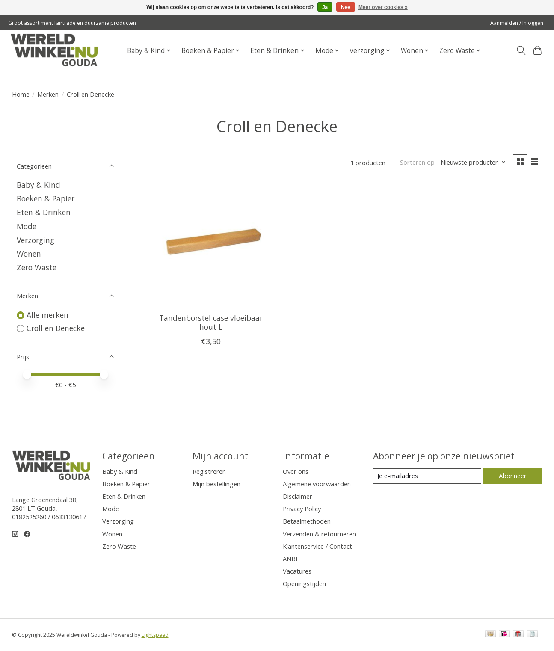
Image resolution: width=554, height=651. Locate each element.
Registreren (209, 471)
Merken (48, 94)
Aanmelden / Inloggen (516, 23)
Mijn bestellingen (216, 483)
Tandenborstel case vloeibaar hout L (211, 322)
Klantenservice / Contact (317, 546)
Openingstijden (304, 583)
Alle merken (47, 315)
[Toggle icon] (521, 50)
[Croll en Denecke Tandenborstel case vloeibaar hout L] (211, 245)
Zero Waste (36, 267)
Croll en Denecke (56, 328)
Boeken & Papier (45, 198)
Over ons (295, 471)
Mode (26, 226)
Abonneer (513, 475)
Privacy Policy (302, 508)
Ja (325, 7)
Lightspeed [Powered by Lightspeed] (155, 635)
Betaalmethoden (307, 521)
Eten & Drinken (44, 212)
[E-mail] (427, 476)
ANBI (290, 558)
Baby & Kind (38, 185)
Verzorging (35, 240)
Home (21, 94)
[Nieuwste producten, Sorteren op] (473, 162)
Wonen (29, 254)
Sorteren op (417, 162)
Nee (345, 7)
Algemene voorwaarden (317, 483)
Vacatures (297, 571)
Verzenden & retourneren (319, 534)
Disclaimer (297, 496)
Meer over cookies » (383, 7)
